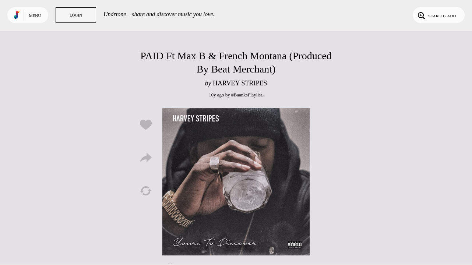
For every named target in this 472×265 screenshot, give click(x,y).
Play (236, 182)
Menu (35, 15)
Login (76, 15)
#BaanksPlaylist (246, 95)
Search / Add (436, 15)
